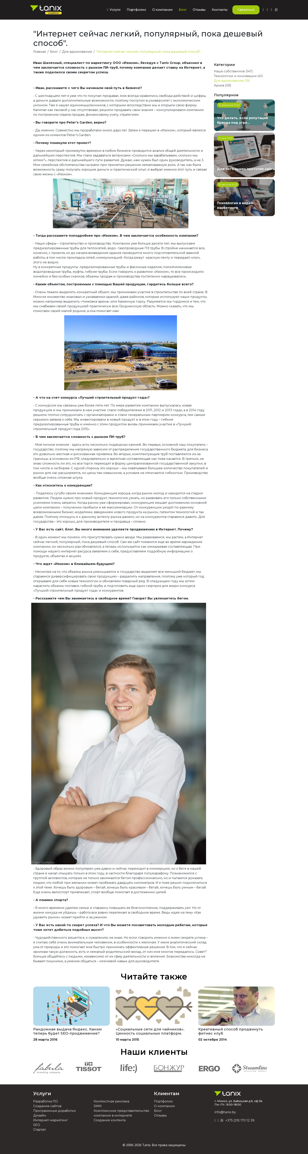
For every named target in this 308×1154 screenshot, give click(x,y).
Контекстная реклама (111, 1101)
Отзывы (199, 10)
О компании (162, 10)
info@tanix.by (225, 1112)
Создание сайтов (47, 1106)
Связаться (245, 10)
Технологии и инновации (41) (238, 76)
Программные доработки (54, 1111)
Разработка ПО (45, 1101)
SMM (98, 1106)
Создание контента (110, 1120)
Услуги (42, 1093)
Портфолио (136, 10)
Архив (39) (222, 85)
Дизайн (39, 1115)
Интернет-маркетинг (50, 1120)
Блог (183, 10)
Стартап (39, 1129)
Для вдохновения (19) (232, 81)
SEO (36, 1125)
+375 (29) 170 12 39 (239, 1120)
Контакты (220, 10)
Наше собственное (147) (233, 71)
